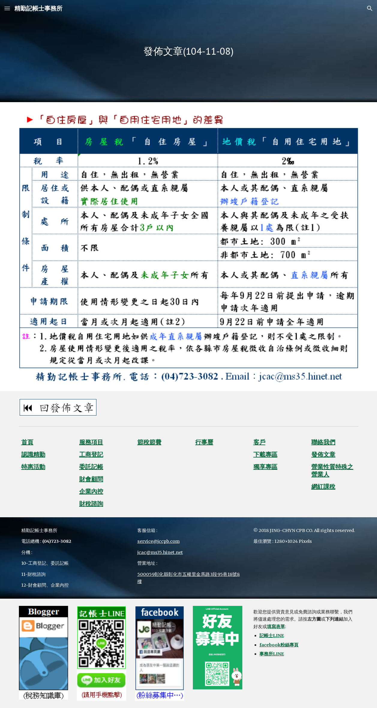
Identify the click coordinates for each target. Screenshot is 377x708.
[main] (188, 51)
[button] (7, 8)
